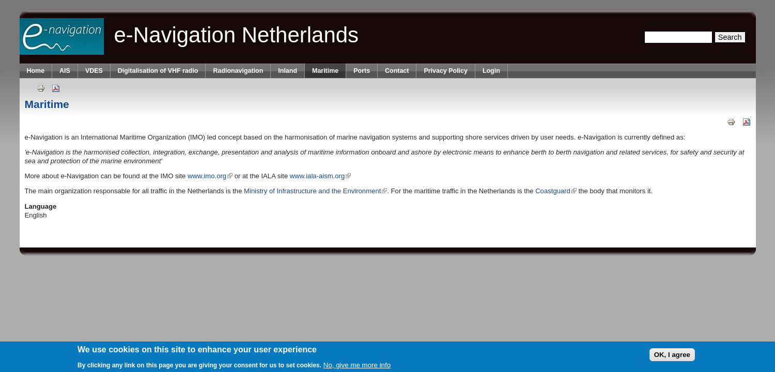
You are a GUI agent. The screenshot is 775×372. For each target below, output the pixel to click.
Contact (397, 70)
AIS (64, 70)
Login (491, 70)
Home (36, 70)
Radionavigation (238, 70)
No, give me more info (357, 365)
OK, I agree (672, 355)
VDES (94, 70)
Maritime (325, 70)
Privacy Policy (445, 70)
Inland (287, 70)
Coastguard (556, 191)
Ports (361, 70)
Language (41, 206)
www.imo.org (210, 176)
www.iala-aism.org (320, 176)
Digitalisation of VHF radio (158, 70)
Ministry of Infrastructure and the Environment (315, 191)
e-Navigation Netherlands (236, 35)
